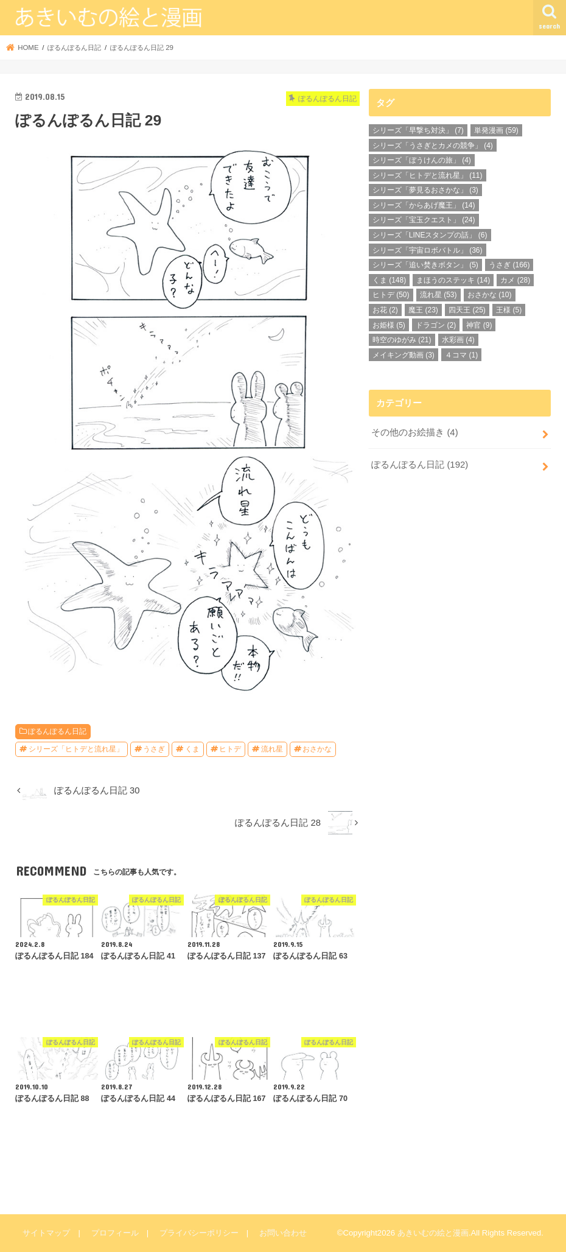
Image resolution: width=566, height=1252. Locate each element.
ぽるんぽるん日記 (57, 731)
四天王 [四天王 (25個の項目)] (467, 310)
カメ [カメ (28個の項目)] (515, 280)
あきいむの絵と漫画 (433, 1232)
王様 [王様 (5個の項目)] (509, 310)
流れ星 (272, 749)
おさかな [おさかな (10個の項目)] (489, 294)
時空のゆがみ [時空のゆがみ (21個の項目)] (401, 340)
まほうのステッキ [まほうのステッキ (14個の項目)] (453, 280)
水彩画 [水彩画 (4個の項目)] (458, 340)
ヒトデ (230, 749)
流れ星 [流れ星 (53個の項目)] (438, 294)
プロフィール (114, 1232)
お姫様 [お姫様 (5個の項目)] (388, 325)
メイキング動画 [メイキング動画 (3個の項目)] (403, 355)
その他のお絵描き (414, 432)
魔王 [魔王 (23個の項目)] (423, 310)
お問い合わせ (282, 1232)
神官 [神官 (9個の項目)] (479, 325)
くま (192, 749)
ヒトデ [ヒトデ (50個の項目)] (391, 294)
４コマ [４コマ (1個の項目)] (461, 355)
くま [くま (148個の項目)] (389, 280)
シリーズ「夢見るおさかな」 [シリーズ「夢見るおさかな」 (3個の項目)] (425, 190)
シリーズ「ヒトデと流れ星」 (76, 749)
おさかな (317, 749)
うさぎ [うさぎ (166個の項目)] (509, 265)
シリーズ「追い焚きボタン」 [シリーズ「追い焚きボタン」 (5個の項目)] (425, 265)
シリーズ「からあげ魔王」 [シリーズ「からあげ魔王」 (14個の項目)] (423, 205)
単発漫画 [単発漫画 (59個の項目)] (496, 130)
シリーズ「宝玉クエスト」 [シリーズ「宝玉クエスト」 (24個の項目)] (423, 220)
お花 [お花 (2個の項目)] (385, 310)
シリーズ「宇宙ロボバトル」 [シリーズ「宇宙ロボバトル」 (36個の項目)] (427, 250)
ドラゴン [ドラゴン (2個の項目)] (436, 325)
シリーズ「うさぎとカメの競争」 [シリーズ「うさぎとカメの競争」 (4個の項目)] (432, 145)
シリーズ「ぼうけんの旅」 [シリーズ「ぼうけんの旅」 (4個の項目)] (421, 160)
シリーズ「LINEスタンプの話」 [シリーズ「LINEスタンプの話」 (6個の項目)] (429, 235)
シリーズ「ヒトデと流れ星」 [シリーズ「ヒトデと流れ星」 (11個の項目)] (427, 175)
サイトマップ (46, 1232)
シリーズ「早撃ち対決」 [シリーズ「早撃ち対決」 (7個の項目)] (418, 130)
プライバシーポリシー (198, 1232)
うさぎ (154, 749)
